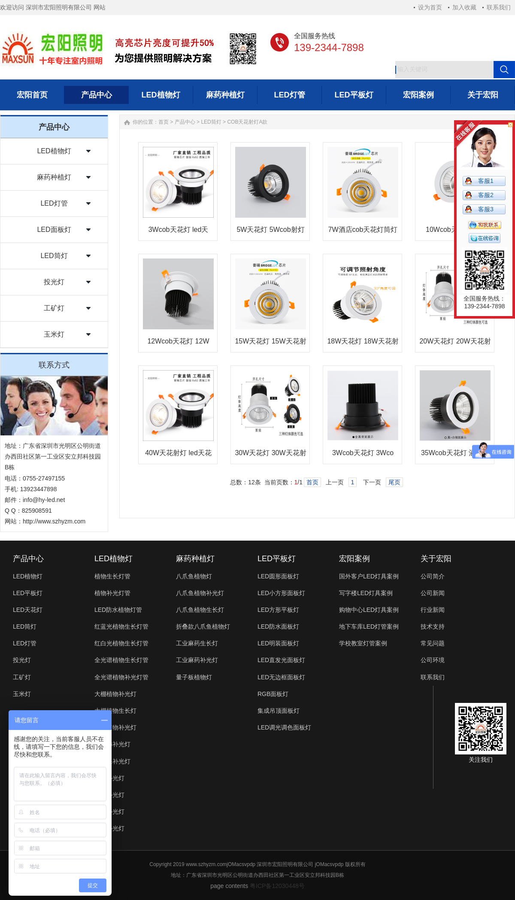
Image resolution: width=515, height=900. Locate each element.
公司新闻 (433, 593)
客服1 (486, 180)
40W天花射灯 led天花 (178, 452)
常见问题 (433, 643)
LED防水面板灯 (278, 626)
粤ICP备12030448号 (277, 885)
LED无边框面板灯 (281, 677)
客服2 (486, 195)
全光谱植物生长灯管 (121, 660)
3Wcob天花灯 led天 (178, 229)
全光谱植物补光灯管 (121, 677)
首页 (163, 122)
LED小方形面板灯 (281, 593)
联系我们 (499, 7)
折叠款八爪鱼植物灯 (203, 626)
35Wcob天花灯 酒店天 (455, 452)
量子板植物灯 (194, 677)
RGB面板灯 (273, 693)
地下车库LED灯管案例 (369, 626)
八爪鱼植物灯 (194, 576)
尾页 (394, 482)
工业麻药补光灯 (197, 660)
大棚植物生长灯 (115, 710)
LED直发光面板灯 (281, 660)
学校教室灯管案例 (363, 643)
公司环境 (433, 660)
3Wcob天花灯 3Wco (363, 452)
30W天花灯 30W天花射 (270, 452)
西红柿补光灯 (112, 744)
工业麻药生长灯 (197, 643)
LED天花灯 (27, 609)
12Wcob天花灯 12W (178, 341)
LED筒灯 (53, 255)
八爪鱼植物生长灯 (200, 609)
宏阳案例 (354, 558)
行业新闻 (433, 609)
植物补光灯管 (112, 593)
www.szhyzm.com (206, 864)
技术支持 (433, 626)
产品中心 (185, 122)
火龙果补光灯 (112, 761)
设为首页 (430, 7)
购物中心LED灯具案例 (369, 609)
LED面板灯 (54, 229)
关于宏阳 (436, 558)
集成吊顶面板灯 (279, 710)
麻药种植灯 (54, 177)
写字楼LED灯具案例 (366, 593)
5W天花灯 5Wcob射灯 (270, 229)
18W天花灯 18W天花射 (362, 341)
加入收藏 (464, 7)
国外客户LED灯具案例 (369, 576)
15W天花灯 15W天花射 (270, 341)
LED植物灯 (54, 151)
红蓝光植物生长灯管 (121, 626)
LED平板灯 (27, 593)
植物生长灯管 (112, 576)
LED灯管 (53, 203)
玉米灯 (54, 334)
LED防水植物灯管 (118, 609)
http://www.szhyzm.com (54, 521)
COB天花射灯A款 (247, 122)
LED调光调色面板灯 (284, 727)
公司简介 (433, 576)
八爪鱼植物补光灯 (200, 593)
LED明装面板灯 (278, 643)
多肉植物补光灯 (115, 727)
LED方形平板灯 (278, 609)
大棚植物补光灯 (115, 693)
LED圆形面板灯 (278, 576)
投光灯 (54, 282)
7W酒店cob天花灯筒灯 (363, 229)
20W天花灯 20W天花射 (455, 341)
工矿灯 (54, 308)
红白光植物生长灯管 (121, 643)
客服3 (486, 209)
